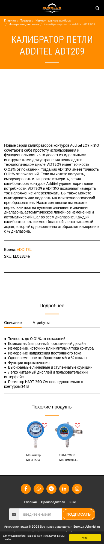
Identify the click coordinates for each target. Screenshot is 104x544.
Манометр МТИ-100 (33, 457)
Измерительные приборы (53, 20)
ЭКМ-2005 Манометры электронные (68, 457)
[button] (6, 8)
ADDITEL (24, 249)
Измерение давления (24, 24)
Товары (25, 20)
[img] (35, 435)
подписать (78, 514)
